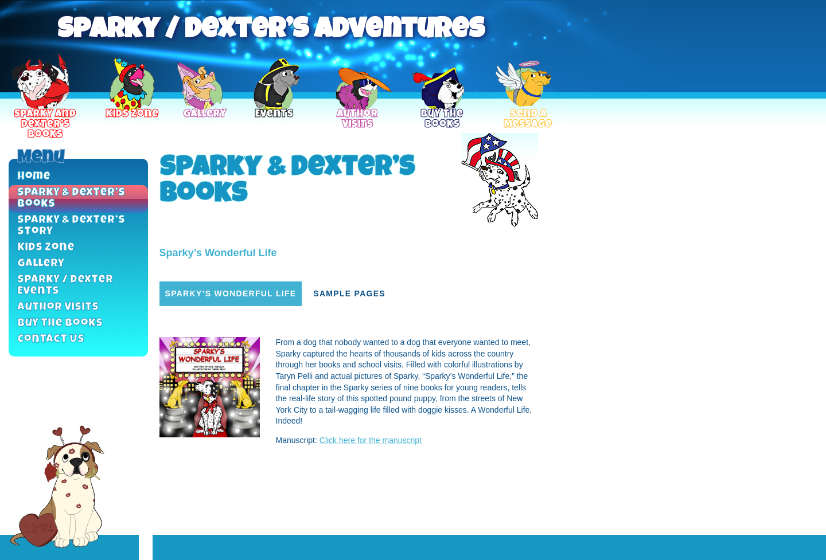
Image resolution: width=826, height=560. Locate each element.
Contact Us (50, 340)
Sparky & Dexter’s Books (71, 198)
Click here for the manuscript (371, 440)
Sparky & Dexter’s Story (71, 226)
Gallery (40, 264)
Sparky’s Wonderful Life (231, 293)
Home (33, 177)
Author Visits (58, 308)
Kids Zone (46, 248)
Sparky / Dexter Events (65, 286)
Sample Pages (349, 293)
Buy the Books (60, 324)
